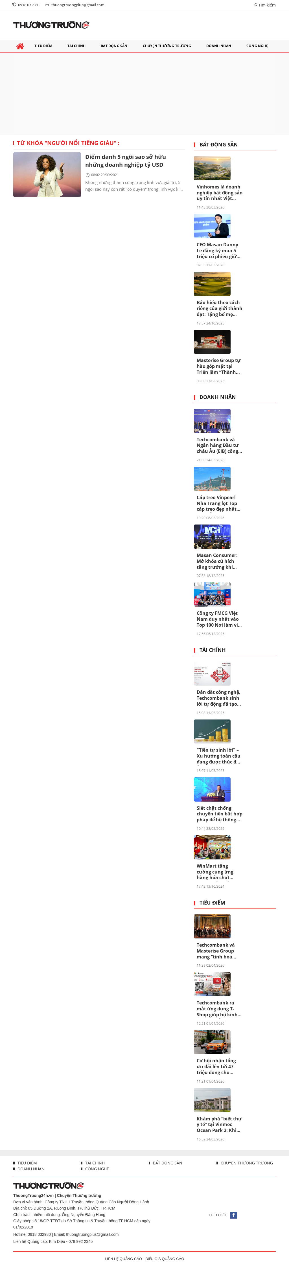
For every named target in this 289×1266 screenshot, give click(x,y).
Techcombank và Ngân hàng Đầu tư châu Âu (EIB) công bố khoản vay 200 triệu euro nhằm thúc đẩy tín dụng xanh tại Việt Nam (217, 445)
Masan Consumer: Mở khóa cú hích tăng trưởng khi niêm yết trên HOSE (218, 561)
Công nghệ (96, 1168)
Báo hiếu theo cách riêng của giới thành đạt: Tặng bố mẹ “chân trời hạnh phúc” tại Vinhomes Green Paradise (219, 308)
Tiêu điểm (212, 903)
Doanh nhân (218, 397)
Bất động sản (219, 145)
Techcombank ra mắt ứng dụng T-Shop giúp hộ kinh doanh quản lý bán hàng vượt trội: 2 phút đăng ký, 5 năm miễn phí (218, 1009)
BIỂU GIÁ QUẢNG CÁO (164, 1259)
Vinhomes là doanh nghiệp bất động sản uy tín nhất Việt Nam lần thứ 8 (220, 193)
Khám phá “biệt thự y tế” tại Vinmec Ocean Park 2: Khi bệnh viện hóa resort (219, 1125)
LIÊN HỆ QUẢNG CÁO (123, 1259)
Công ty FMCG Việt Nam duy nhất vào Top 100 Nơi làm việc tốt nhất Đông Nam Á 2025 (220, 619)
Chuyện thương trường (246, 1163)
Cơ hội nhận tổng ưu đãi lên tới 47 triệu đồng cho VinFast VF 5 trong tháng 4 (217, 1066)
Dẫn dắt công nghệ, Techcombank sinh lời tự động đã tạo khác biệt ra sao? (218, 698)
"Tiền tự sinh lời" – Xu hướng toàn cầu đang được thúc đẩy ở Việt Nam (219, 756)
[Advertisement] (144, 93)
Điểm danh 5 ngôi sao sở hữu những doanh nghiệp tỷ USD (125, 160)
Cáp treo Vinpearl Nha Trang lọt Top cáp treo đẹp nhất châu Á (217, 503)
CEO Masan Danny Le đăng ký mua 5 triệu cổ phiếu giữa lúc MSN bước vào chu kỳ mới (218, 251)
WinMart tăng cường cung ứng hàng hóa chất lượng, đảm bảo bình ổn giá (215, 872)
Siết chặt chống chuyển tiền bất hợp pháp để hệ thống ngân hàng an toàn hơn (219, 814)
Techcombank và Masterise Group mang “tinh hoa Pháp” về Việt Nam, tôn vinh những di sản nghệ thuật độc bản (218, 951)
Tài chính (213, 650)
